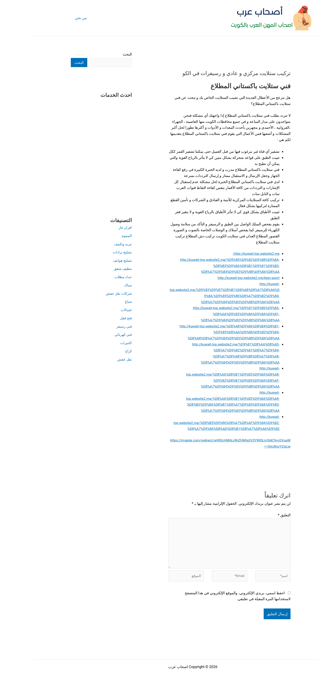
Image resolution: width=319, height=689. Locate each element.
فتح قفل (92, 318)
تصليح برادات (88, 252)
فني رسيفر (90, 327)
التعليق (251, 515)
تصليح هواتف (88, 261)
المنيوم (93, 236)
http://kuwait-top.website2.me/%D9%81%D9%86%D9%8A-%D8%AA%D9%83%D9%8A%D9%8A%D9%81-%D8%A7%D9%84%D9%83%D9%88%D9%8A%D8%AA (199, 314)
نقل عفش (90, 360)
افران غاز (91, 228)
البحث (93, 54)
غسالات (92, 310)
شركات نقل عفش (84, 294)
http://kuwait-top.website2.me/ (221, 253)
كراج (94, 351)
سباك (94, 285)
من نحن (47, 18)
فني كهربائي (89, 335)
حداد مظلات (89, 277)
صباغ (94, 302)
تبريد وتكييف (89, 244)
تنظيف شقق (89, 269)
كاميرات (92, 343)
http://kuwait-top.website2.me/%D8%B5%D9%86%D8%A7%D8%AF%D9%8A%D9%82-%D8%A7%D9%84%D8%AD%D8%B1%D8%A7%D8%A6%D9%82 (191, 422)
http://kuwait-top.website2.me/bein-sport (212, 278)
